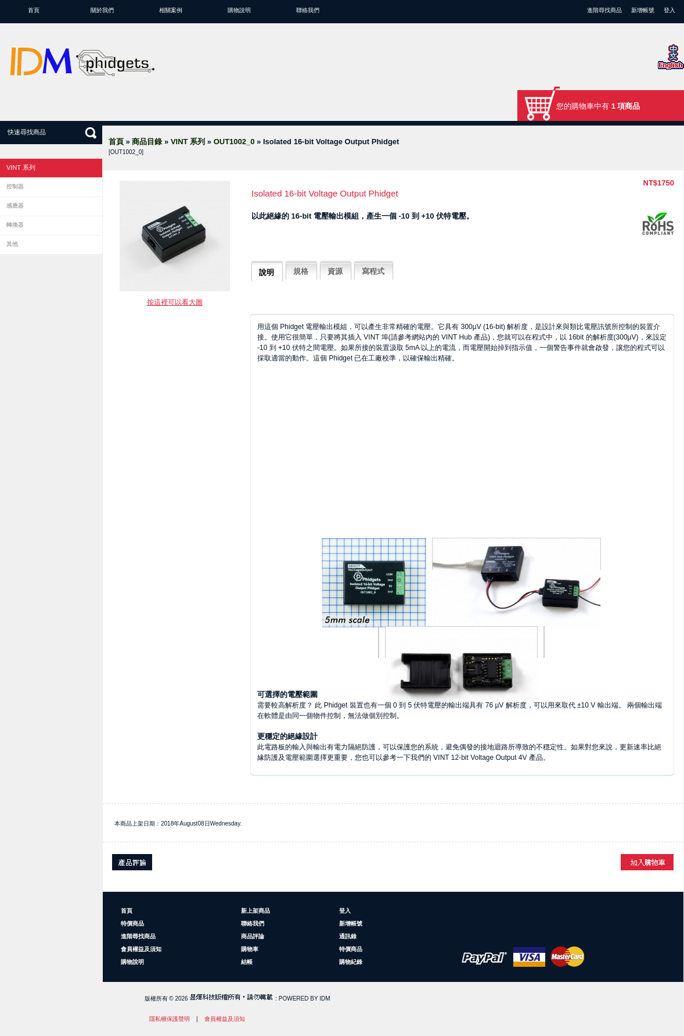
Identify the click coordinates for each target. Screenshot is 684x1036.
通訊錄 (348, 936)
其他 (12, 244)
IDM (324, 998)
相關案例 (170, 10)
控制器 (15, 186)
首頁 (33, 10)
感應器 (15, 205)
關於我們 (102, 10)
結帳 (247, 962)
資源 (335, 271)
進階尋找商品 (604, 10)
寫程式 (373, 271)
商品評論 (252, 936)
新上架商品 (255, 911)
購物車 (249, 949)
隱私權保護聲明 (169, 1019)
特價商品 (132, 923)
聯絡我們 (307, 10)
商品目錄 (147, 141)
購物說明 (239, 10)
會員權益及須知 (141, 949)
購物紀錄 (350, 962)
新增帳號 (642, 10)
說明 (266, 272)
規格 (300, 271)
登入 (669, 10)
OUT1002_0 (234, 141)
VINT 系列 (188, 141)
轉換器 (15, 225)
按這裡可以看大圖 (175, 302)
